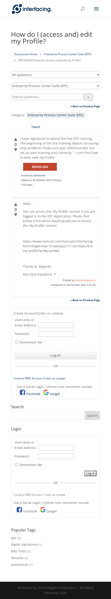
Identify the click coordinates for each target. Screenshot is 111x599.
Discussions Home (25, 54)
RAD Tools (18, 551)
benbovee (39, 175)
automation (19, 564)
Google (55, 394)
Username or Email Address (25, 322)
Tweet (35, 127)
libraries (17, 558)
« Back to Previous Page (85, 106)
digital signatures (24, 544)
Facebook (33, 394)
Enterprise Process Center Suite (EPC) (67, 54)
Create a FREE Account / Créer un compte (39, 378)
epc (13, 538)
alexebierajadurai (85, 280)
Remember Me (29, 342)
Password (22, 334)
